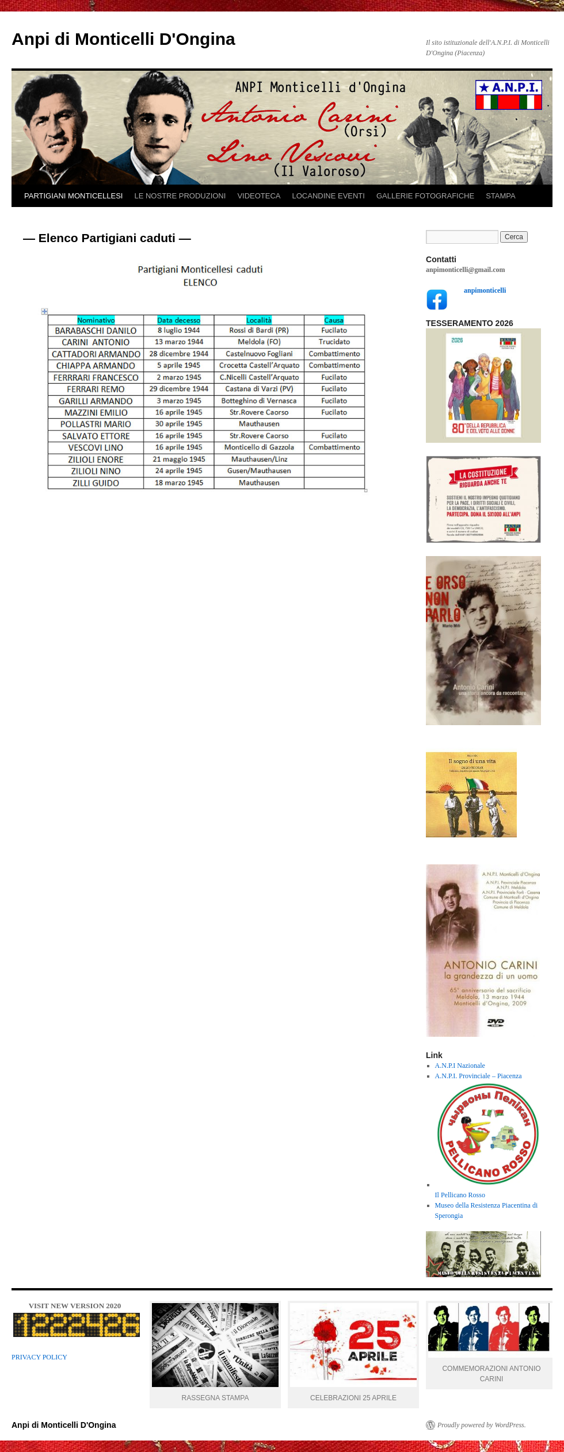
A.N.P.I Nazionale (460, 1066)
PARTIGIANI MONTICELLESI (73, 195)
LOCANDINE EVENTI (328, 195)
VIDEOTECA (258, 195)
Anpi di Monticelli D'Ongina (123, 38)
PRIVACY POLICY (39, 1357)
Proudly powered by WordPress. (481, 1425)
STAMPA (501, 195)
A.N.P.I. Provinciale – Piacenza (478, 1076)
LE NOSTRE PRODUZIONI (180, 195)
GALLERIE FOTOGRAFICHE (425, 195)
